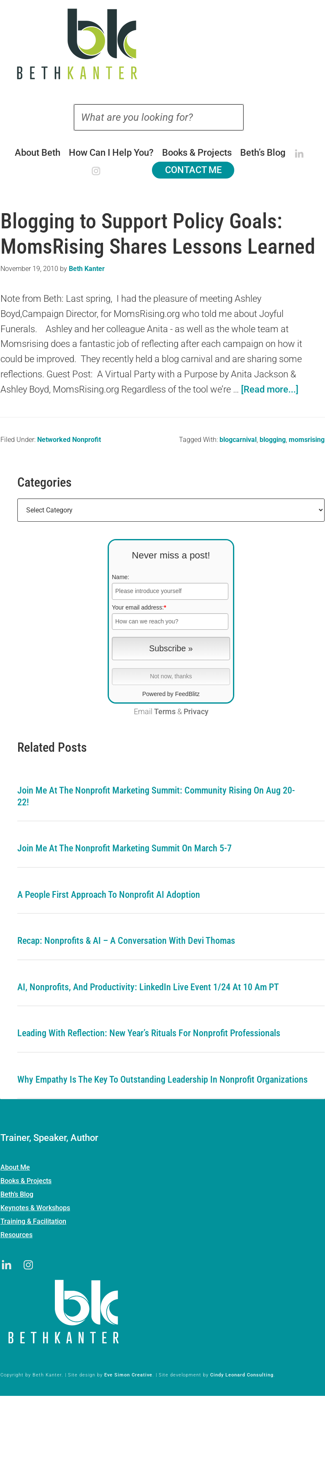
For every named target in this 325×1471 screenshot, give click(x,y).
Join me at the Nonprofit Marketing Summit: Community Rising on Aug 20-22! (156, 796)
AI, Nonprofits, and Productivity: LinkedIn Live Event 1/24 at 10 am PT (148, 987)
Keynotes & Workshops (35, 1208)
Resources (16, 1235)
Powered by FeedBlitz (171, 694)
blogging (273, 440)
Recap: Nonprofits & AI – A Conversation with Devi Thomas (126, 940)
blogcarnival (238, 440)
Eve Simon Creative (128, 1375)
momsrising (307, 440)
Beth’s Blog (16, 1194)
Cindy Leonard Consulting (242, 1375)
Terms (165, 711)
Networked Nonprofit (69, 440)
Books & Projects (25, 1181)
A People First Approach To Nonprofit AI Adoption (108, 894)
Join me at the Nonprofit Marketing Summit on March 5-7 (124, 848)
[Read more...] (269, 389)
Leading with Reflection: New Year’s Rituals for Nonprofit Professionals (148, 1033)
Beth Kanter (163, 43)
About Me (15, 1167)
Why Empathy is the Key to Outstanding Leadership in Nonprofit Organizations (162, 1079)
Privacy (196, 711)
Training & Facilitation (33, 1221)
